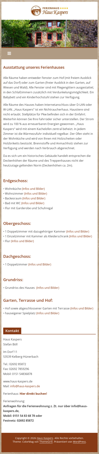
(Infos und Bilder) (33, 189)
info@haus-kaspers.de (25, 386)
